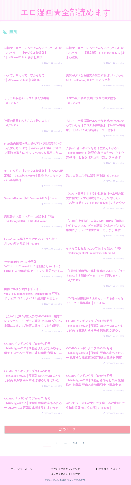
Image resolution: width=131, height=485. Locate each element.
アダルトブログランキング (65, 469)
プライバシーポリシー (23, 469)
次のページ (67, 429)
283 (74, 442)
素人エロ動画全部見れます (65, 474)
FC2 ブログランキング (108, 469)
